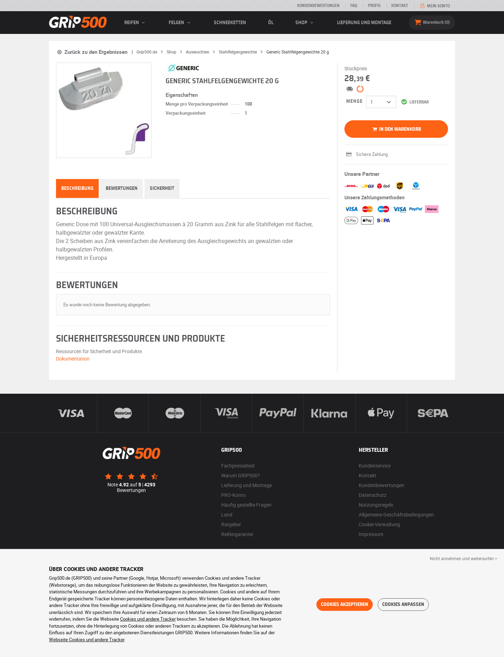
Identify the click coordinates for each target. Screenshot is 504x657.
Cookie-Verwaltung (379, 524)
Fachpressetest (238, 465)
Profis (374, 5)
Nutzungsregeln (376, 504)
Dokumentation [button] (73, 358)
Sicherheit (162, 188)
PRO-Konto (233, 495)
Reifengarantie (237, 534)
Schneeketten (230, 22)
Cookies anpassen (403, 604)
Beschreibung (77, 188)
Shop (305, 22)
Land (226, 514)
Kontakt (399, 5)
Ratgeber (231, 524)
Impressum (371, 534)
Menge (354, 101)
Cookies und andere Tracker (148, 619)
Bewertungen (122, 188)
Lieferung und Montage (364, 22)
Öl (270, 22)
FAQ (353, 5)
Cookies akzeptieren (344, 604)
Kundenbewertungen (318, 5)
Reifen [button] (135, 22)
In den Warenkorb (396, 129)
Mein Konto (434, 5)
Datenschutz (372, 495)
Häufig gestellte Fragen (246, 504)
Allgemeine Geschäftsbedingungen (396, 514)
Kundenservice (375, 465)
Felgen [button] (180, 22)
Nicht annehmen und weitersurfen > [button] (463, 558)
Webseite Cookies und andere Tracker (86, 639)
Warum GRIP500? (240, 475)
